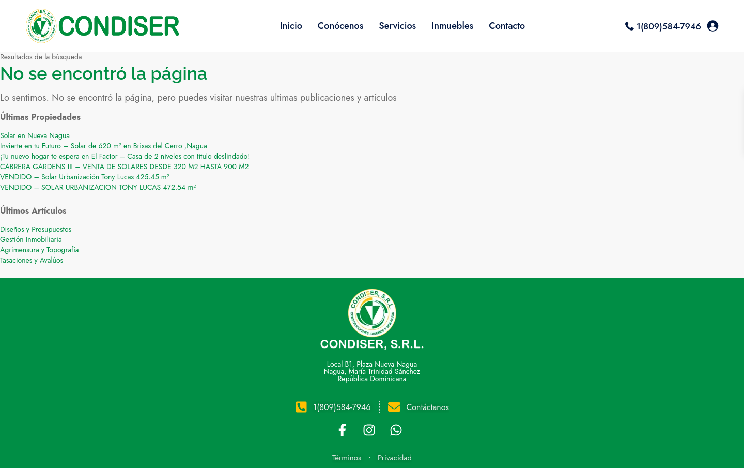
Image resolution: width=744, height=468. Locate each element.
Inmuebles (452, 26)
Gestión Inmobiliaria (31, 239)
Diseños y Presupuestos (35, 229)
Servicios (397, 26)
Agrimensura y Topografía (39, 250)
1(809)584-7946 (669, 26)
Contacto (507, 26)
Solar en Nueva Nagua (35, 135)
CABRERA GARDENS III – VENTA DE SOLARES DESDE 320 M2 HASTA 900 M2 (124, 166)
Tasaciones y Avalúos (31, 260)
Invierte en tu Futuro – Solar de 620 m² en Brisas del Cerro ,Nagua (103, 146)
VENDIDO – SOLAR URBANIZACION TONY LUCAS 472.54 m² (98, 187)
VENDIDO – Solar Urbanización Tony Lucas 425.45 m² (84, 177)
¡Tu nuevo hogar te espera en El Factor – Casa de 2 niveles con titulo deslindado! (125, 156)
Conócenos (341, 26)
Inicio (291, 26)
